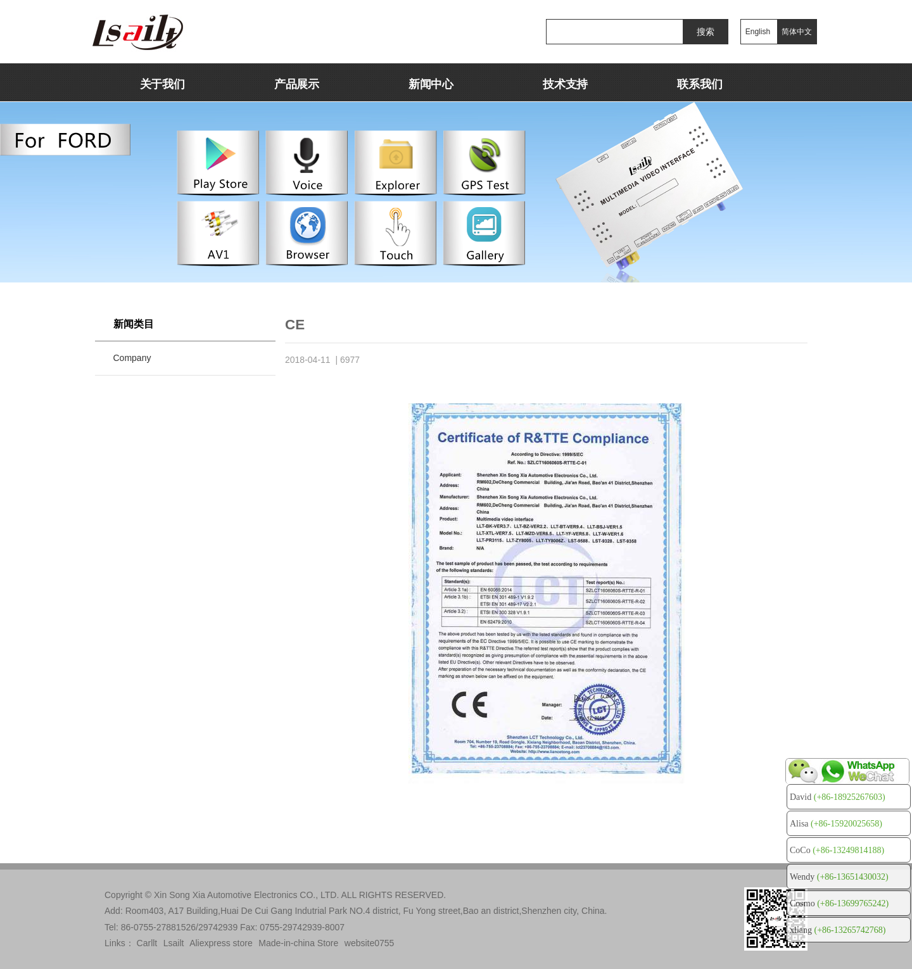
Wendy (839, 877)
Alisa (836, 823)
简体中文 (797, 31)
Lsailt (173, 943)
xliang (837, 930)
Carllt (147, 943)
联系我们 (699, 84)
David (837, 797)
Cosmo (839, 903)
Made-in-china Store (298, 943)
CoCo (837, 850)
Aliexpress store (221, 943)
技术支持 (565, 84)
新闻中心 (430, 84)
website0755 (370, 943)
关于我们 (162, 84)
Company (132, 358)
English (757, 31)
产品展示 (296, 84)
